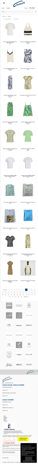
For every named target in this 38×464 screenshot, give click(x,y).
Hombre (5, 418)
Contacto (5, 420)
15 (11, 292)
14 (8, 292)
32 (26, 294)
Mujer (5, 419)
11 (34, 289)
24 (2, 294)
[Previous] (5, 290)
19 (23, 292)
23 (34, 292)
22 (31, 292)
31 (23, 294)
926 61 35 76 (6, 404)
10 (31, 289)
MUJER (3, 8)
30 (20, 294)
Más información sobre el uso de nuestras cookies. (28, 455)
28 (14, 294)
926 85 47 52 (6, 390)
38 (15, 296)
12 (2, 292)
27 (11, 294)
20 (26, 292)
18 (20, 292)
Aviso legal (4, 462)
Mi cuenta (26, 8)
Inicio (5, 416)
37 (12, 296)
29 (17, 294)
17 (17, 292)
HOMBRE (8, 8)
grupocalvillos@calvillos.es (9, 382)
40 (21, 296)
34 (31, 294)
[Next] (26, 297)
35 (34, 294)
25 (5, 294)
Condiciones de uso (18, 462)
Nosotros (5, 417)
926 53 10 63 (6, 395)
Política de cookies (10, 462)
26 (8, 294)
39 (18, 296)
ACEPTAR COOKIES (29, 459)
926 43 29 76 (6, 410)
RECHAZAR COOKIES (29, 457)
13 (5, 292)
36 (9, 296)
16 (14, 292)
